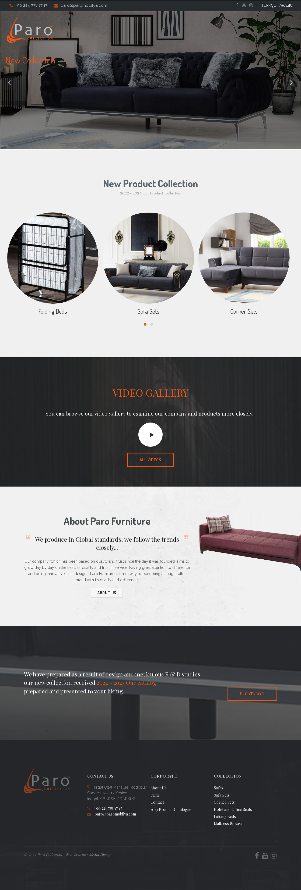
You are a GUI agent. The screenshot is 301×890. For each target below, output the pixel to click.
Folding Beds (52, 311)
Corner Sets (244, 311)
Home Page (102, 26)
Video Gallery (247, 26)
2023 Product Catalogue (170, 809)
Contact (277, 26)
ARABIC (286, 5)
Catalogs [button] (195, 26)
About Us (133, 26)
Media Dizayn (100, 854)
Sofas (218, 787)
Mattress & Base (228, 823)
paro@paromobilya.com (84, 5)
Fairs (220, 26)
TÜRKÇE (268, 5)
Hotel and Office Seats (233, 809)
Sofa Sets (148, 311)
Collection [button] (163, 26)
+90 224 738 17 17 (31, 5)
